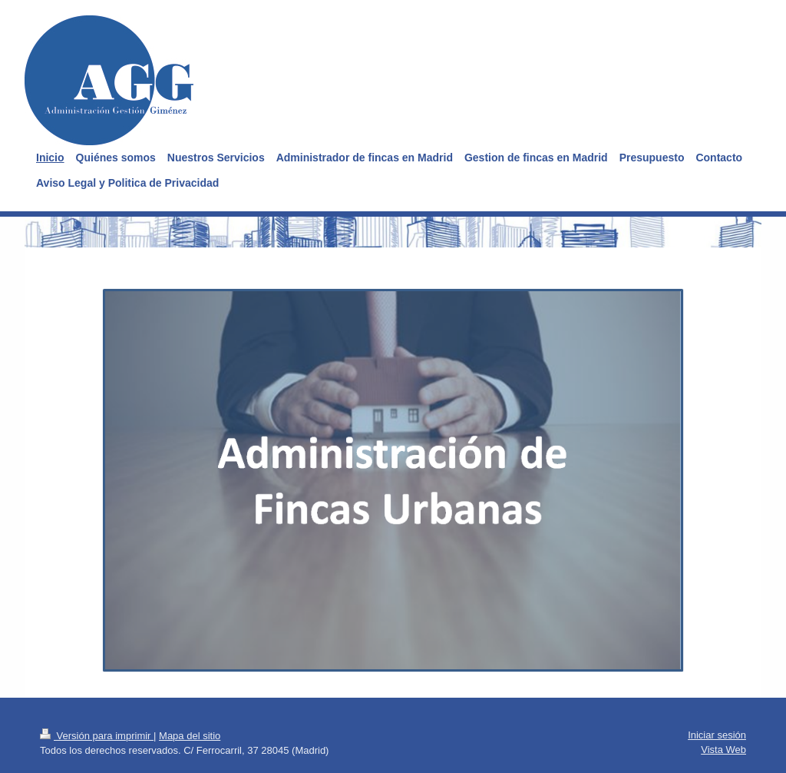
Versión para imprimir (97, 735)
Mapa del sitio (189, 735)
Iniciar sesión (717, 735)
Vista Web (723, 749)
